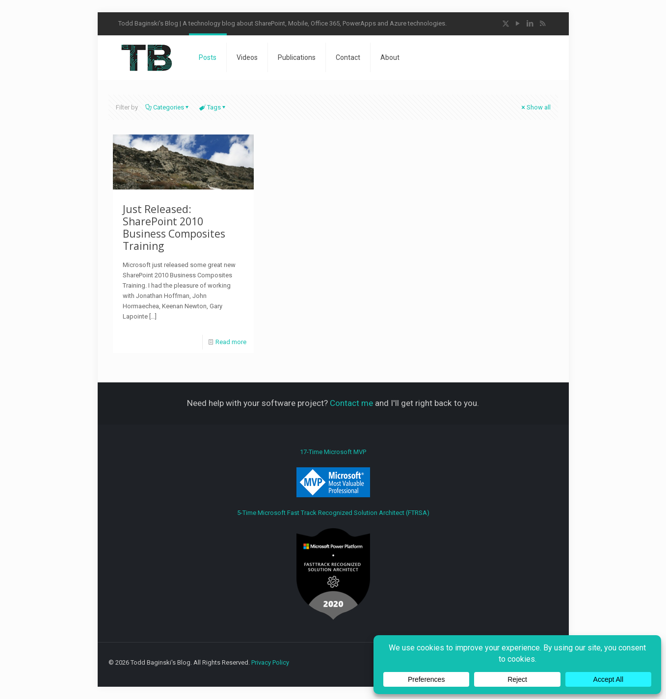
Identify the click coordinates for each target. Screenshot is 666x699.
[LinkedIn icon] (530, 23)
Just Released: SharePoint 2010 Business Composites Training (174, 227)
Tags (213, 107)
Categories (167, 107)
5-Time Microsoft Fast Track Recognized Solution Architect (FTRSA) (333, 564)
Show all (535, 107)
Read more (230, 342)
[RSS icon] (542, 23)
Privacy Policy (270, 662)
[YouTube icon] (518, 23)
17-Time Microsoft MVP (333, 472)
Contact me (351, 403)
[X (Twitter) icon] (505, 23)
